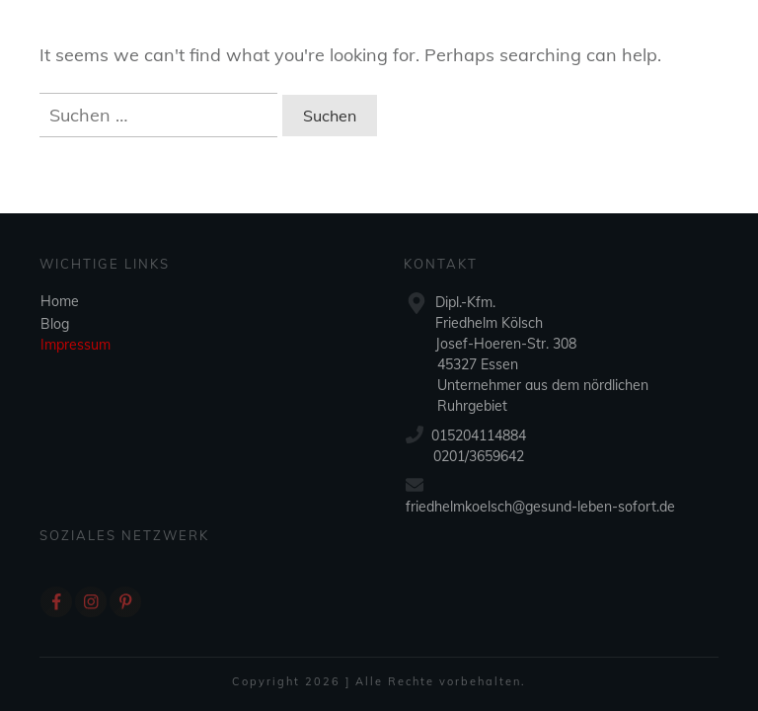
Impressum (75, 345)
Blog (54, 324)
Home (59, 301)
